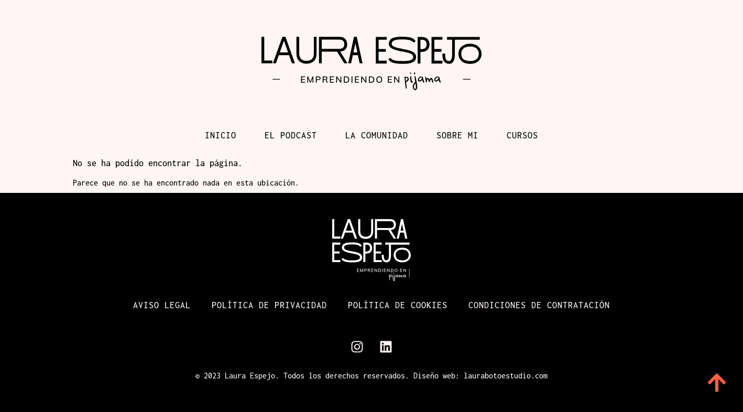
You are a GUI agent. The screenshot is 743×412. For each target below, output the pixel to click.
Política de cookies (397, 305)
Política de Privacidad (269, 305)
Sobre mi (457, 135)
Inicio (220, 135)
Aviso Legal (162, 305)
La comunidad (376, 135)
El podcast (291, 135)
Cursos (522, 135)
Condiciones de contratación (539, 305)
